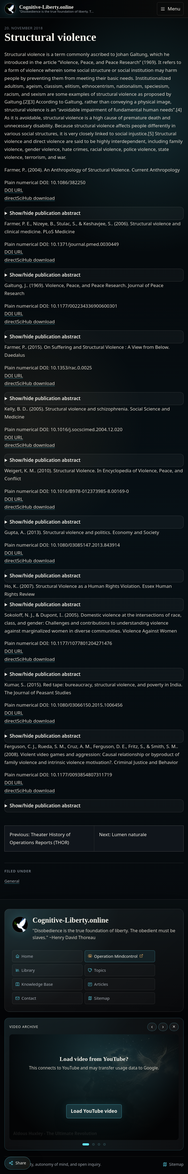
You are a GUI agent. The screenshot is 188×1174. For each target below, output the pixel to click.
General (11, 881)
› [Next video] (163, 1026)
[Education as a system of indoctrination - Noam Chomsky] (93, 1144)
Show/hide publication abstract (45, 213)
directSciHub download (29, 198)
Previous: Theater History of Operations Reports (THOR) (40, 838)
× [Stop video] (174, 1026)
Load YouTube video (94, 1111)
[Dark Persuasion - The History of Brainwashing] (104, 1144)
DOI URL (13, 190)
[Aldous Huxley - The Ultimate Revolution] (85, 1144)
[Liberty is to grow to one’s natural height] (99, 1144)
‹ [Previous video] (152, 1026)
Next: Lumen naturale (123, 834)
